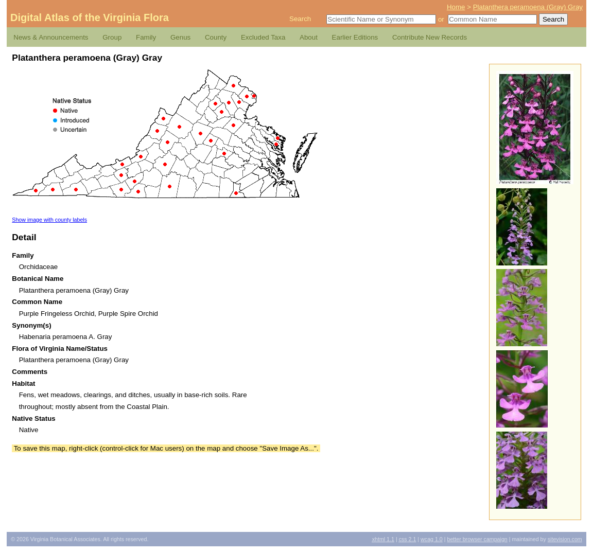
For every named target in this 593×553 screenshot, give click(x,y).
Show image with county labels (49, 220)
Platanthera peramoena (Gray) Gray (528, 7)
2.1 (407, 539)
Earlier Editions (355, 37)
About (309, 37)
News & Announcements (50, 37)
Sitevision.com (565, 539)
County (215, 37)
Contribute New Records (429, 37)
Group (111, 37)
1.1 (383, 539)
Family (146, 37)
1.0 (432, 539)
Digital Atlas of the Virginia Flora (89, 17)
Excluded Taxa (263, 37)
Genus (180, 37)
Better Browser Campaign (477, 539)
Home (456, 7)
